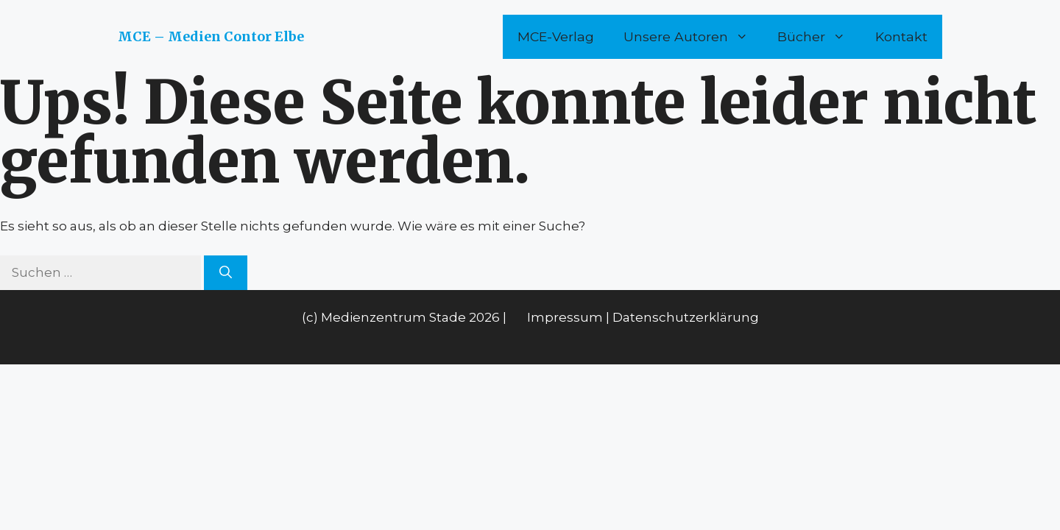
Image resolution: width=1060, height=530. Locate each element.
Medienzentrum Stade (393, 317)
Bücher (819, 37)
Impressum (565, 317)
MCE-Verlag (555, 36)
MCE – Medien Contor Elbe (211, 36)
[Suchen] (225, 273)
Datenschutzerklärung (685, 317)
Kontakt (901, 36)
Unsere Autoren (693, 37)
